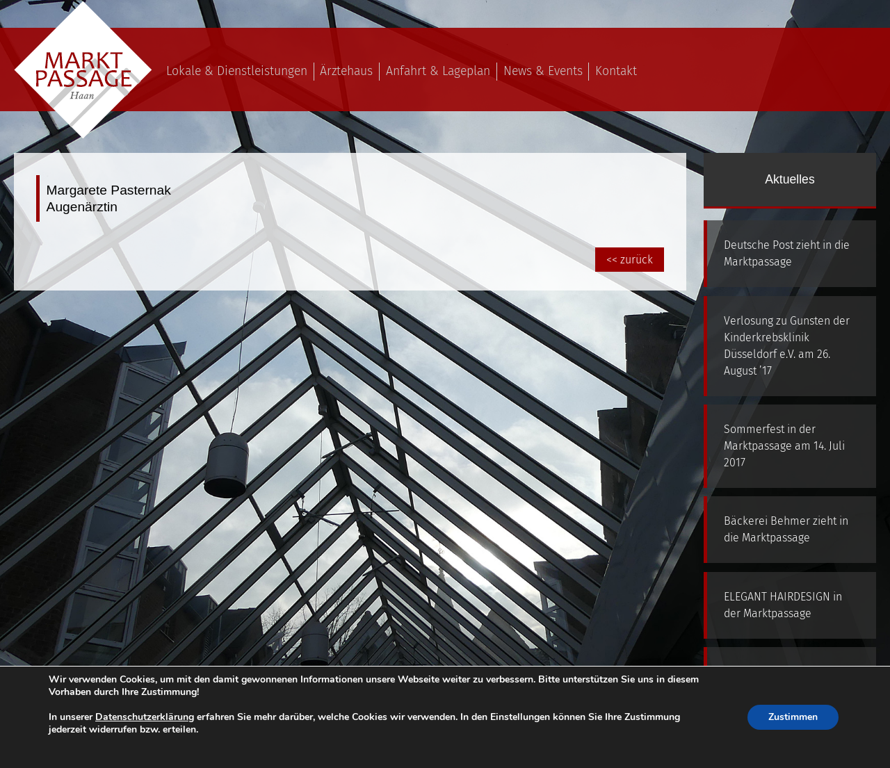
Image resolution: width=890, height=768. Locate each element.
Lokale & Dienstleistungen (236, 71)
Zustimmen (793, 717)
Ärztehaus (346, 71)
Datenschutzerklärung (144, 717)
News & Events (543, 71)
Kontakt (616, 71)
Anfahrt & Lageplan (438, 71)
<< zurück (629, 259)
